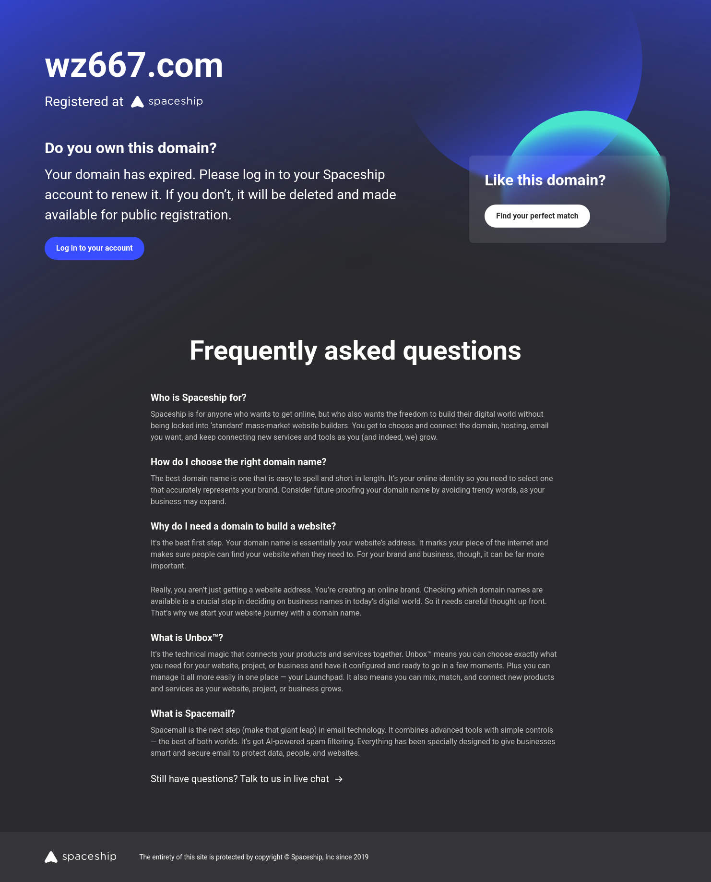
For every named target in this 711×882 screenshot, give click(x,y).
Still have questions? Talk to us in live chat (247, 779)
